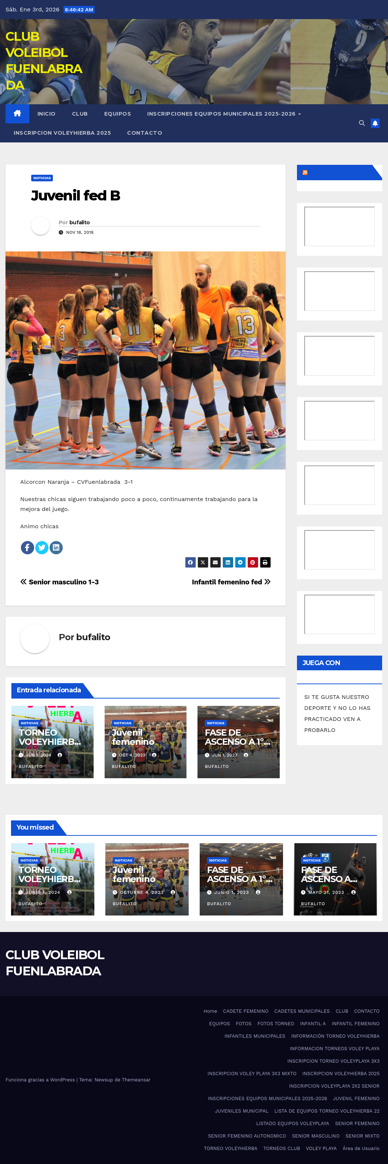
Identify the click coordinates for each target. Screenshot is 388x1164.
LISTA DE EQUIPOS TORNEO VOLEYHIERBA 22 (327, 1111)
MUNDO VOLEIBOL (339, 172)
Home (210, 1011)
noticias (42, 178)
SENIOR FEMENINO (357, 1123)
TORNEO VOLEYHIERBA (230, 1148)
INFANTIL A (313, 1023)
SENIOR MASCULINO (316, 1136)
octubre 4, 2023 (143, 892)
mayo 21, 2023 (327, 892)
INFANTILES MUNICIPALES (254, 1036)
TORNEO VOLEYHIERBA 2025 (49, 741)
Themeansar (136, 1080)
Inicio (46, 113)
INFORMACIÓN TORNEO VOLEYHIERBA (335, 1036)
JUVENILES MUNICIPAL (242, 1111)
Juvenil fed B (75, 195)
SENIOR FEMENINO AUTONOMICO (247, 1136)
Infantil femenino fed (231, 582)
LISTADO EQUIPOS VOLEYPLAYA (292, 1123)
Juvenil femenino (133, 737)
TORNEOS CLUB (281, 1148)
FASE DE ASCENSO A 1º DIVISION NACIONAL (236, 883)
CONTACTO (144, 133)
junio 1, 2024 (44, 892)
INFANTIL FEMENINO (356, 1023)
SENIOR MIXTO (362, 1136)
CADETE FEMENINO (246, 1011)
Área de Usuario (361, 1148)
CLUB (80, 113)
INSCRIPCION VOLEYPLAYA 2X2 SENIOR (334, 1086)
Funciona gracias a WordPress (41, 1080)
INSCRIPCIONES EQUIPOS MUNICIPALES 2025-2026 (222, 113)
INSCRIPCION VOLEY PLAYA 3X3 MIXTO (251, 1073)
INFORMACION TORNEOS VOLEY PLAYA (335, 1048)
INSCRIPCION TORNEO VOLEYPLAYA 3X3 (333, 1061)
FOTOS (243, 1023)
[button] (362, 123)
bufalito (79, 222)
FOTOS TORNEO (275, 1023)
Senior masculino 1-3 (59, 582)
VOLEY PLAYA (321, 1148)
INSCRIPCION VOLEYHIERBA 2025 (62, 133)
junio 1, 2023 (232, 892)
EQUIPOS (117, 113)
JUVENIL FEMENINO (356, 1098)
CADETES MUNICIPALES (302, 1011)
